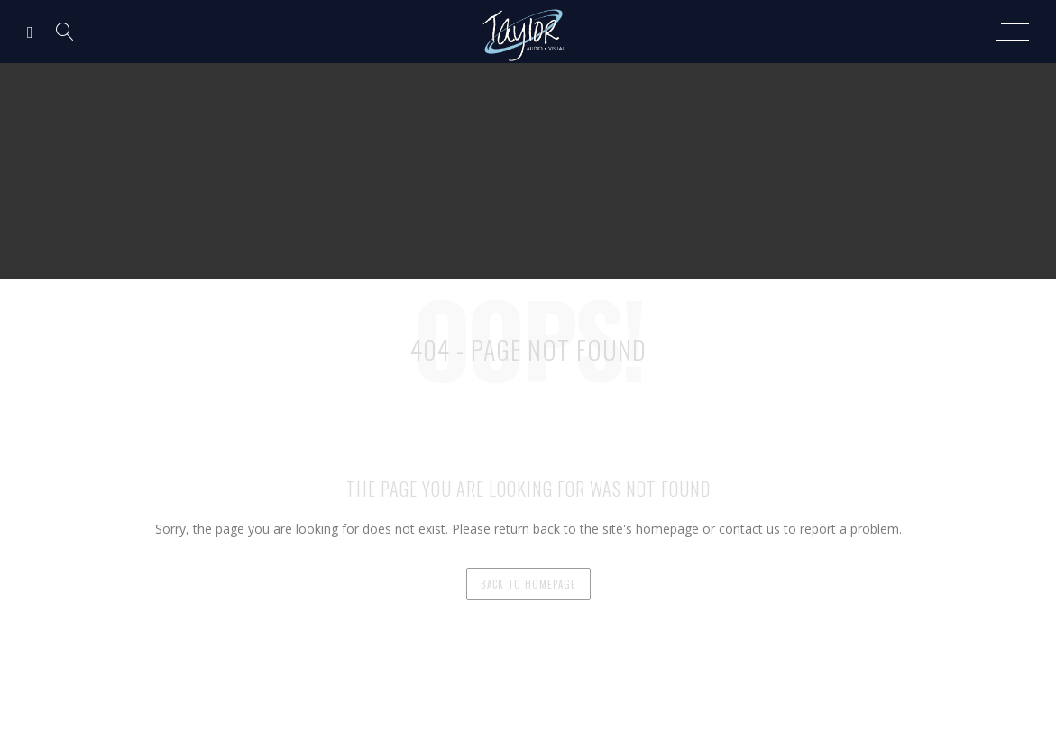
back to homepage (528, 584)
